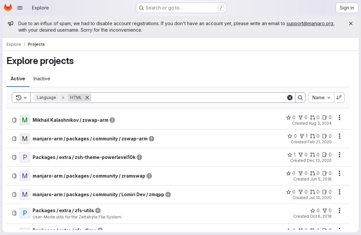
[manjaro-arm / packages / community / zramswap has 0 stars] (290, 173)
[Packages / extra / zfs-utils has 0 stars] (314, 210)
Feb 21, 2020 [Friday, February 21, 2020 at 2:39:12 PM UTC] (319, 141)
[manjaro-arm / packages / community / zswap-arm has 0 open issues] (326, 136)
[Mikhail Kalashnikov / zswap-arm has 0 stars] (290, 117)
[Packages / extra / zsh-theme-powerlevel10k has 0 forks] (302, 154)
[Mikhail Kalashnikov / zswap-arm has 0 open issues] (326, 117)
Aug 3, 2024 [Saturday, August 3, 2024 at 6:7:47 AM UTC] (319, 123)
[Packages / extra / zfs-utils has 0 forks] (326, 210)
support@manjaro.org (310, 23)
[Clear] (289, 98)
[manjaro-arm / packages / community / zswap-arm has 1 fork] (303, 136)
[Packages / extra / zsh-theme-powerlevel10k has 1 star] (291, 154)
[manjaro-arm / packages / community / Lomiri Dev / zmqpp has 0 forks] (302, 192)
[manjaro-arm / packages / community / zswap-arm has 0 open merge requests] (314, 136)
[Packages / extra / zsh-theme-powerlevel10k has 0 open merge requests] (314, 154)
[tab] (18, 78)
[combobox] (321, 97)
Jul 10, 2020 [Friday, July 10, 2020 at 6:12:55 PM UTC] (320, 197)
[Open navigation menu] (20, 8)
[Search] (188, 98)
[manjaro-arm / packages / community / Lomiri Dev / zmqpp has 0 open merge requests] (314, 192)
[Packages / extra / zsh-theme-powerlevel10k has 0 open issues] (326, 154)
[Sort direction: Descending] (339, 97)
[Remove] (87, 98)
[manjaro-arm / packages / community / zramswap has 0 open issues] (326, 173)
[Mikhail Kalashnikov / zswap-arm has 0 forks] (302, 117)
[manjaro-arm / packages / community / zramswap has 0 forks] (302, 173)
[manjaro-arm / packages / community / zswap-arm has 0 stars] (291, 136)
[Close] (350, 23)
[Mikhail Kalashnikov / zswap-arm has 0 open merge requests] (314, 117)
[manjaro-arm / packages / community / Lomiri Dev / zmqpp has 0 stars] (290, 192)
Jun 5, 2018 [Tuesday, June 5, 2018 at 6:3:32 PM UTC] (320, 179)
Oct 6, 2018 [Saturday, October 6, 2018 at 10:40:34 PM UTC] (320, 216)
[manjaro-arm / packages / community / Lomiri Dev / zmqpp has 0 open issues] (326, 192)
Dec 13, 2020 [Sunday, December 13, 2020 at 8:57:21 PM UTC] (318, 160)
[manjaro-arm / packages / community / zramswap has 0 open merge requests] (314, 173)
